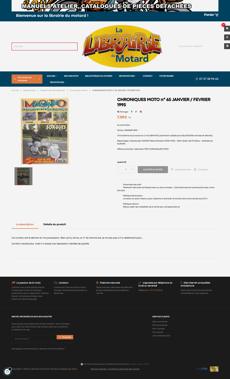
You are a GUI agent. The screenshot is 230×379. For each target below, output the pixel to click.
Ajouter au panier (153, 170)
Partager (131, 111)
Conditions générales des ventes (123, 369)
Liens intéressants (161, 336)
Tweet (136, 111)
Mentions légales (99, 369)
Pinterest (141, 111)
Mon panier (157, 332)
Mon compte (158, 329)
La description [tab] (25, 224)
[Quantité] (126, 169)
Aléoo (74, 369)
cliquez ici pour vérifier (139, 364)
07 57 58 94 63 (208, 79)
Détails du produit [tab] (54, 224)
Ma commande (159, 325)
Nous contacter (160, 322)
